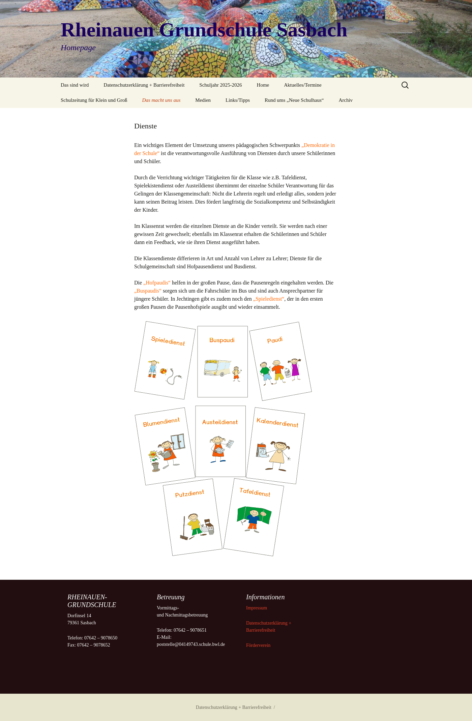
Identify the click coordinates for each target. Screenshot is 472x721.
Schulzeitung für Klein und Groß (94, 100)
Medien (203, 100)
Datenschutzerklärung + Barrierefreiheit (144, 85)
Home (263, 85)
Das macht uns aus (161, 100)
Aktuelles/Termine (302, 85)
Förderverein (258, 645)
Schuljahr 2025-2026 (220, 85)
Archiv (345, 100)
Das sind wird (75, 85)
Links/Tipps (238, 100)
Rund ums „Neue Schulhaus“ (294, 100)
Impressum (257, 607)
